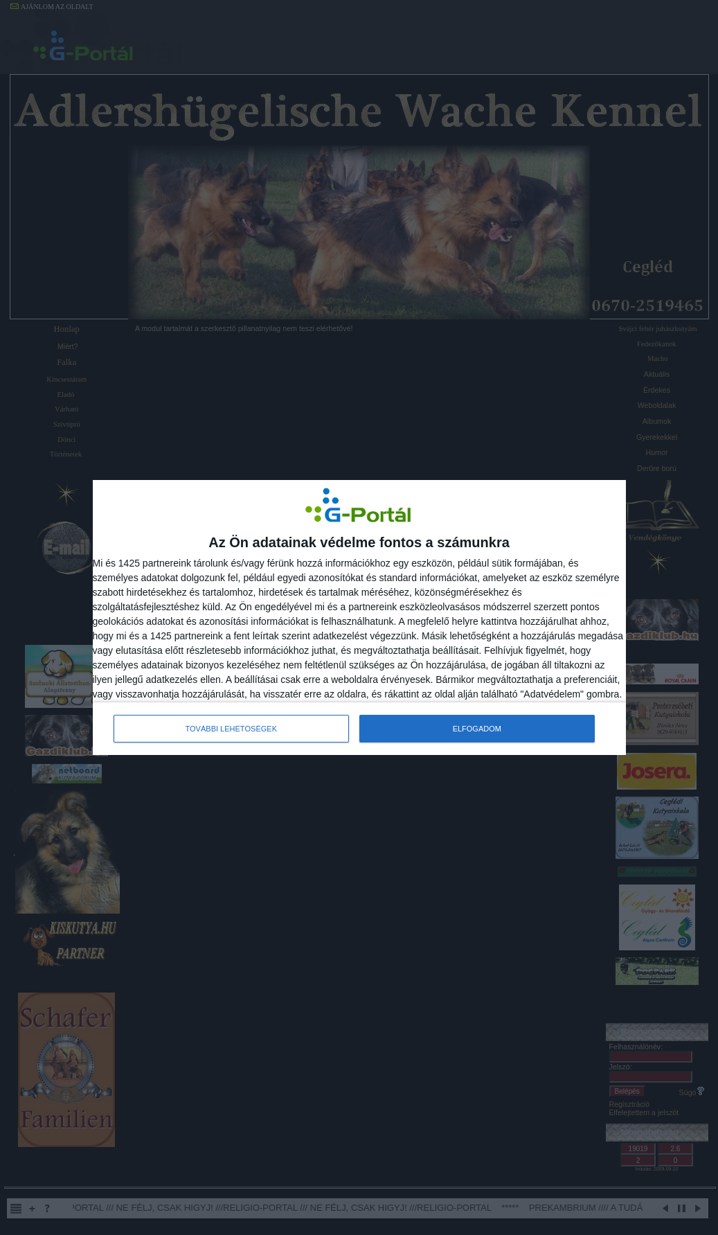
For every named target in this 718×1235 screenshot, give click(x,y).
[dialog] (359, 617)
